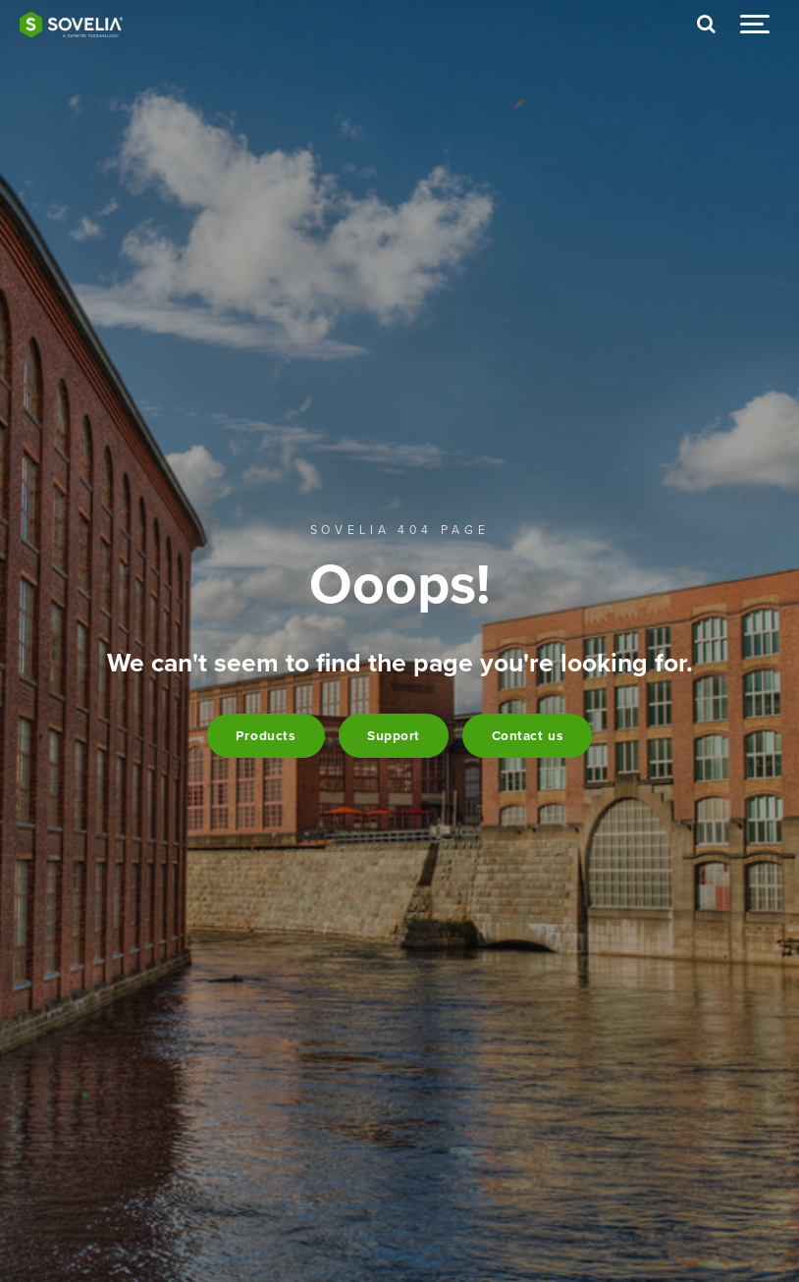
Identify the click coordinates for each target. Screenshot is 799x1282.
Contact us (527, 735)
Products (265, 735)
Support (393, 735)
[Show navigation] (754, 24)
